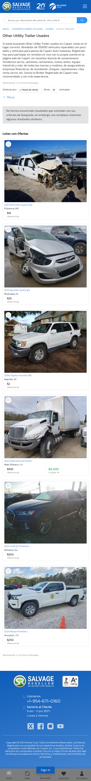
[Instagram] (50, 726)
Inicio (6, 29)
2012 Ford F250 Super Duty (18, 205)
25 (54, 89)
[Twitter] (31, 726)
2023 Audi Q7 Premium (16, 546)
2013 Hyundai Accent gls (17, 290)
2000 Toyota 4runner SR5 (17, 375)
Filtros (8, 97)
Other (49, 29)
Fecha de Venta (30, 89)
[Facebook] (41, 726)
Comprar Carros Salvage (27, 29)
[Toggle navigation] (85, 6)
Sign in (45, 770)
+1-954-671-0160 (43, 701)
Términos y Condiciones (53, 754)
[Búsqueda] (82, 20)
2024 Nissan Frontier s (16, 631)
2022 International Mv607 (18, 461)
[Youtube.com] (60, 726)
